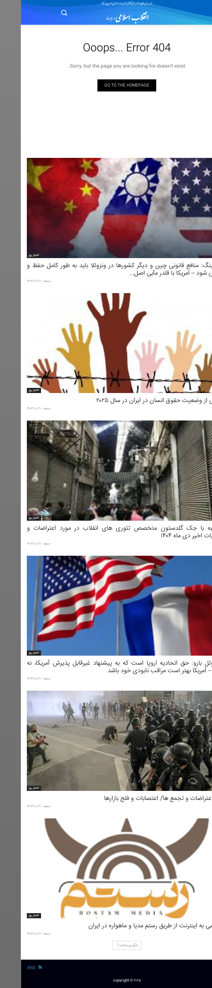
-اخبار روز (13, 255)
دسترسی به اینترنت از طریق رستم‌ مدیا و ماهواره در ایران (137, 926)
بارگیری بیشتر (107, 945)
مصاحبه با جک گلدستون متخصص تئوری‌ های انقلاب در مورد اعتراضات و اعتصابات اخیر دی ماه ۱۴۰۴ (106, 532)
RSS (10, 968)
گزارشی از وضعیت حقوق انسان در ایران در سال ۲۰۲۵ (140, 401)
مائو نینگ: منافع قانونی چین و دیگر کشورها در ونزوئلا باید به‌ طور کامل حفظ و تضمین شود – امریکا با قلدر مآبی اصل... (106, 269)
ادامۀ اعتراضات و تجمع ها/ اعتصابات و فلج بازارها (144, 799)
